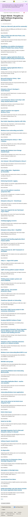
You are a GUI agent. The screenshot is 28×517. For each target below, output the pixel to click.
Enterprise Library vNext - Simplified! (11, 230)
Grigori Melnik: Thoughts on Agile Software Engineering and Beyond (12, 12)
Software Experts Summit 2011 (9, 441)
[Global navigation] (1, 1)
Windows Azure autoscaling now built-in (12, 130)
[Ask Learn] (24, 13)
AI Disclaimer (3, 512)
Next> (2, 499)
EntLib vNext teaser (6, 412)
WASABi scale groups (7, 361)
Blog (15, 512)
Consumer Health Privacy (9, 513)
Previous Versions (10, 512)
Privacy (2, 513)
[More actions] (26, 13)
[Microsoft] (14, 1)
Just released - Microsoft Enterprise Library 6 (13, 161)
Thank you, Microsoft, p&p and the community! (14, 26)
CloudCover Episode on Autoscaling (11, 300)
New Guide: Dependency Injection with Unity (13, 121)
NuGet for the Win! (6, 421)
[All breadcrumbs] (2, 13)
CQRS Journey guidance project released (12, 269)
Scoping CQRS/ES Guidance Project (11, 320)
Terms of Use (18, 513)
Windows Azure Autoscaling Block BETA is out (14, 352)
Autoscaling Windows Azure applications (12, 392)
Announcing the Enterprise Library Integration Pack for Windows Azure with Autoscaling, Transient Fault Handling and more (14, 331)
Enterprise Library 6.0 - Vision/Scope (11, 201)
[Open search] (23, 1)
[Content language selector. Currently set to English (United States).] (6, 507)
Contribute (19, 512)
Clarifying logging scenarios (9, 220)
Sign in (26, 1)
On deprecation (5, 450)
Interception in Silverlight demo (9, 470)
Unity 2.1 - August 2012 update (9, 260)
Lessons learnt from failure (8, 479)
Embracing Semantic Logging (9, 181)
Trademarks (3, 515)
